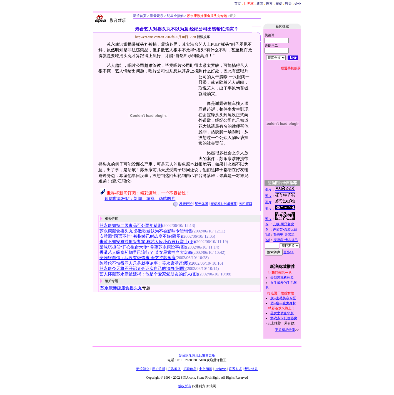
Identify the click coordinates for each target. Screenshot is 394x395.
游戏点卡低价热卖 (283, 318)
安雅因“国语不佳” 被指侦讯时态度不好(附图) (140, 236)
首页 (237, 4)
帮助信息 (251, 369)
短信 (279, 4)
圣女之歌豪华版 (282, 313)
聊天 (288, 4)
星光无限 (201, 204)
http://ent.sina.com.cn (150, 37)
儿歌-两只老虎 (283, 224)
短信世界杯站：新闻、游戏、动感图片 (139, 198)
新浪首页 (139, 16)
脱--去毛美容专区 (283, 298)
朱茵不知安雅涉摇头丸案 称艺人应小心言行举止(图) (147, 241)
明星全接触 (175, 16)
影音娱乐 (156, 16)
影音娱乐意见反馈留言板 (197, 355)
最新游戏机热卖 (282, 278)
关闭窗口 (245, 204)
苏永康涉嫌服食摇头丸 (121, 288)
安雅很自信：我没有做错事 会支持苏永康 (137, 257)
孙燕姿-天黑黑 (284, 235)
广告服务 (174, 369)
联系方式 (235, 369)
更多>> (288, 252)
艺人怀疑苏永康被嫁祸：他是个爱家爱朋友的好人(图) (148, 274)
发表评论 (186, 204)
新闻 (259, 4)
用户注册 (158, 369)
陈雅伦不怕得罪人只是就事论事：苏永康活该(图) (144, 263)
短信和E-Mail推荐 (224, 204)
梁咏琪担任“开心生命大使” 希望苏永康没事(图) (142, 247)
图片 (268, 189)
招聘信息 (189, 369)
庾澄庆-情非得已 (285, 240)
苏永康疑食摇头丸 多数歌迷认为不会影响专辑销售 (145, 231)
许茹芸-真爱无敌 (285, 229)
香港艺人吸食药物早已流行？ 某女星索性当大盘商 (145, 252)
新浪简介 (142, 369)
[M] (267, 235)
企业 (298, 4)
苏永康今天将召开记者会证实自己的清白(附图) (142, 268)
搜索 (269, 4)
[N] (267, 224)
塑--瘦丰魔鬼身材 (283, 303)
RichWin (220, 369)
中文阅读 (205, 369)
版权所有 (184, 386)
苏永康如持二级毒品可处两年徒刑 (130, 225)
